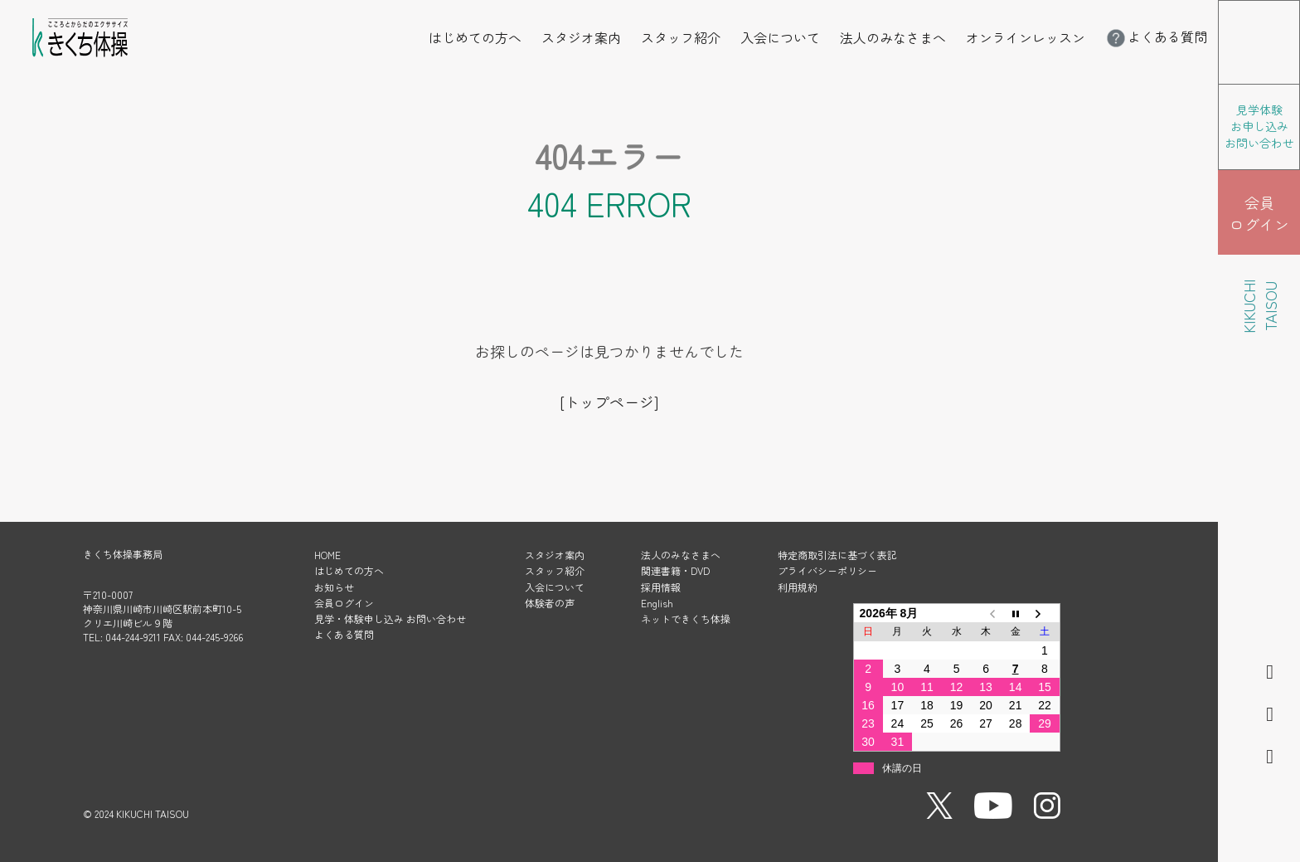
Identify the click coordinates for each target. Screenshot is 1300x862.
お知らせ (334, 587)
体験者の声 (550, 603)
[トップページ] (609, 401)
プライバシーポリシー (827, 570)
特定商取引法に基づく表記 (837, 555)
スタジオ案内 (581, 37)
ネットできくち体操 (685, 618)
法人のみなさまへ (893, 37)
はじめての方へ (475, 37)
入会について (780, 37)
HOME (327, 555)
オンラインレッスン (1025, 37)
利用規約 (797, 587)
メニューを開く (1299, 11)
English (657, 603)
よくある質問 (1155, 36)
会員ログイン (344, 603)
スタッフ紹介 (680, 37)
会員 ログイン (1259, 213)
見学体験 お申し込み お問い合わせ (1259, 126)
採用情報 (661, 587)
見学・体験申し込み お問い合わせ (390, 618)
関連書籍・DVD (675, 570)
